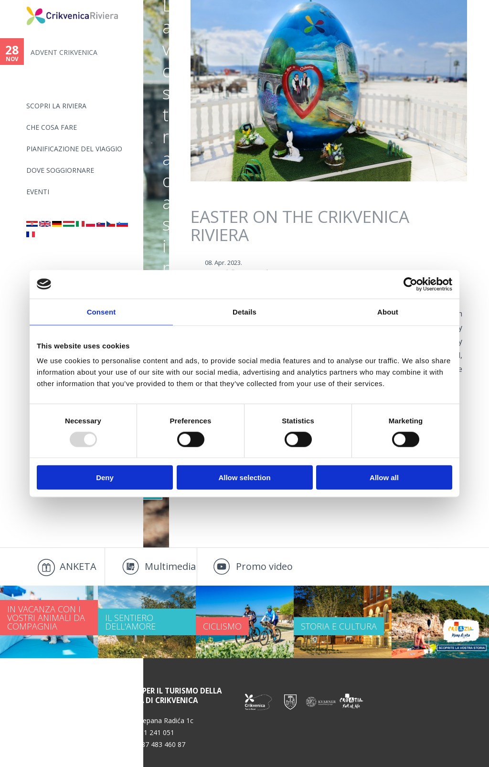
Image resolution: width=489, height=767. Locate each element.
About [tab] (387, 311)
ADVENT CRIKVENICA (64, 52)
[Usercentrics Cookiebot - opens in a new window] (410, 284)
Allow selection (244, 477)
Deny (105, 477)
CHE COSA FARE (51, 127)
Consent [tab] (101, 311)
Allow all (384, 477)
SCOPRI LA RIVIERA (56, 105)
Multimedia (170, 566)
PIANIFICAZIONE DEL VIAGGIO (74, 148)
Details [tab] (244, 311)
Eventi (37, 191)
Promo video (264, 566)
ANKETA (78, 566)
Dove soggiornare (60, 170)
